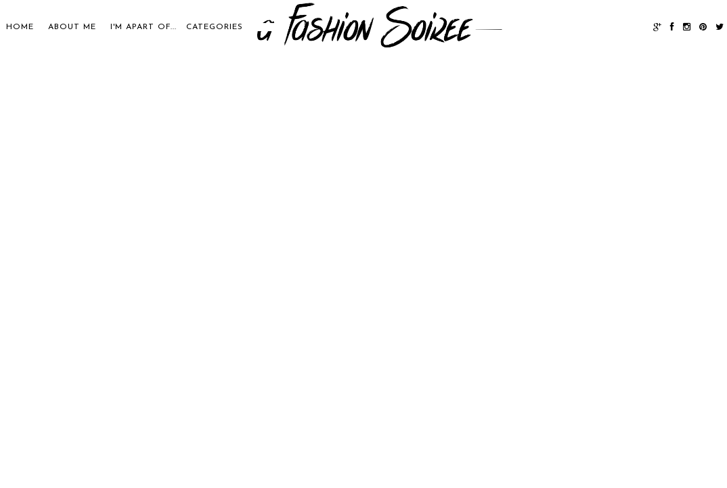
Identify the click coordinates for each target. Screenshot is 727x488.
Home (20, 27)
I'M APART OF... (143, 27)
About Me (72, 27)
